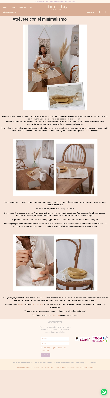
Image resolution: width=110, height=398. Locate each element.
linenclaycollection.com (34, 367)
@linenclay (56, 315)
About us (22, 7)
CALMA (87, 131)
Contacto (90, 12)
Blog (31, 7)
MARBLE (21, 304)
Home (5, 7)
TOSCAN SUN (37, 304)
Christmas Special (9, 12)
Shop (13, 7)
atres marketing (63, 367)
